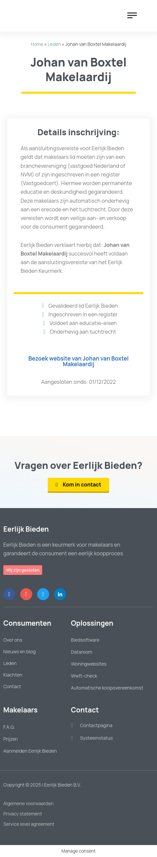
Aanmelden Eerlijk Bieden (30, 751)
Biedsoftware (85, 640)
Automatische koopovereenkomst (107, 688)
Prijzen (10, 739)
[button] (133, 15)
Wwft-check (84, 676)
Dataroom (81, 652)
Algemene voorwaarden (28, 803)
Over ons (12, 640)
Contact (12, 686)
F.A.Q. (9, 727)
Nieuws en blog (19, 651)
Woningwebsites (89, 664)
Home (37, 44)
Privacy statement (22, 813)
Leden (54, 44)
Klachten (12, 675)
